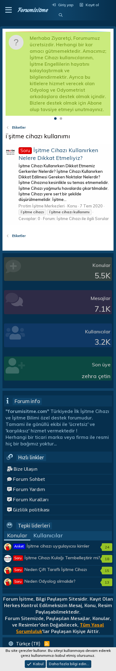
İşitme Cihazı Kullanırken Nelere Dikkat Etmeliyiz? (58, 154)
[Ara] (60, 15)
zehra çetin (96, 376)
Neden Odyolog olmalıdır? (44, 581)
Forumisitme (32, 10)
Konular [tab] (17, 535)
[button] (8, 10)
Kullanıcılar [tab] (48, 535)
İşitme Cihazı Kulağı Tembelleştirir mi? (57, 558)
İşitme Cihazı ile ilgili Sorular (83, 218)
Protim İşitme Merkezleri (42, 205)
